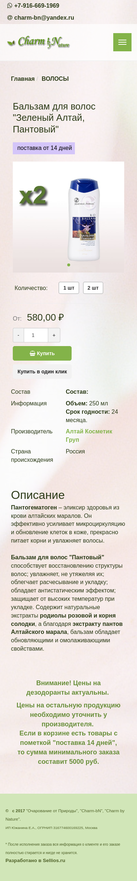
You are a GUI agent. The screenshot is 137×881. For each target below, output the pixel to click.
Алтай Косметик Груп (89, 435)
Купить (51, 353)
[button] (68, 264)
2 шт (93, 288)
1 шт (68, 288)
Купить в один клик (42, 371)
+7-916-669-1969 (36, 6)
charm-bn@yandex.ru (44, 18)
